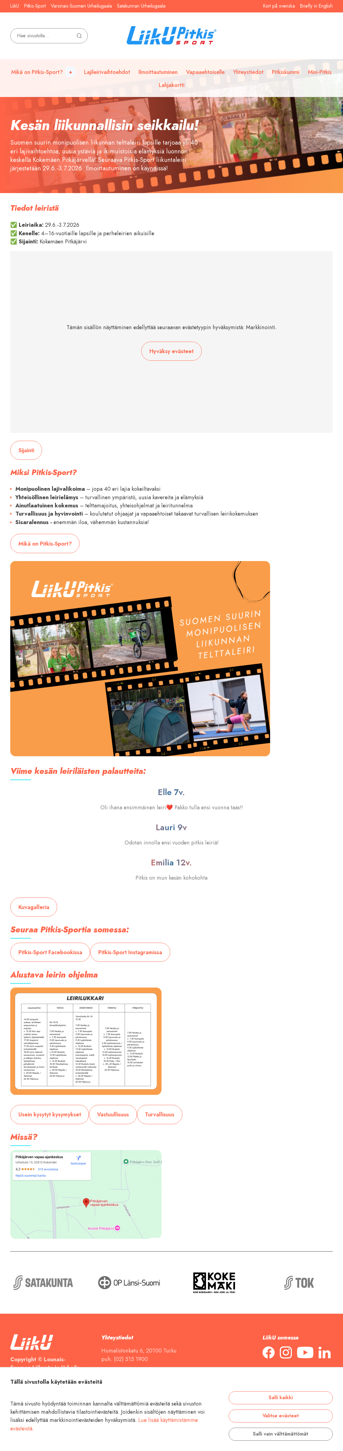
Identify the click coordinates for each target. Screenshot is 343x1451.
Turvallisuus (159, 1114)
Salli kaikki (281, 1397)
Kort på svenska (279, 6)
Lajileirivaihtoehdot (107, 72)
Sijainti (26, 450)
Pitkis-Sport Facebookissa (50, 952)
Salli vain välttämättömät (280, 1434)
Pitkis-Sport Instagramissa (130, 952)
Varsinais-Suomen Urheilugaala (81, 6)
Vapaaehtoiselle (205, 72)
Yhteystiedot (248, 72)
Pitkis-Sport (35, 6)
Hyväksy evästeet (171, 351)
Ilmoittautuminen (158, 72)
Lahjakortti (172, 85)
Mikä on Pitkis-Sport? (37, 72)
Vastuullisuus (113, 1114)
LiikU (14, 6)
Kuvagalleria (33, 907)
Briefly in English (316, 6)
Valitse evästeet (281, 1416)
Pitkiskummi (285, 72)
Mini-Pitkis (320, 72)
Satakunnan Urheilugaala (141, 6)
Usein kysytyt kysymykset (49, 1114)
